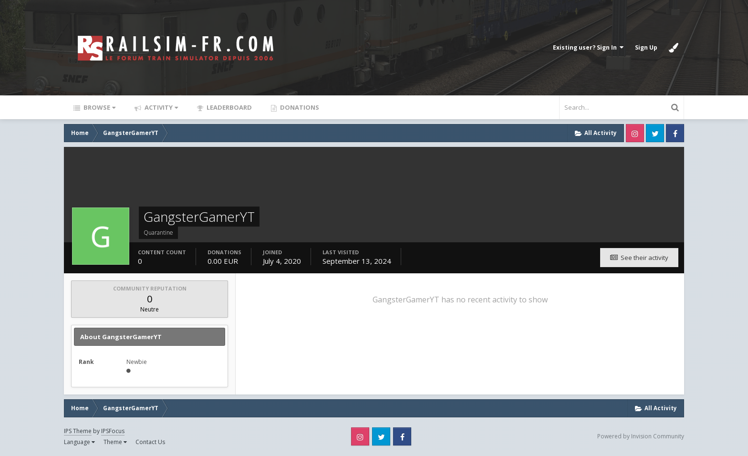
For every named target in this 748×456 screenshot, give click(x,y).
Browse (98, 107)
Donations (299, 107)
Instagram (635, 133)
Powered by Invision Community (640, 436)
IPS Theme (78, 431)
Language (79, 442)
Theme (115, 442)
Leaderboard (228, 107)
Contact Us (150, 442)
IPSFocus (113, 431)
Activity (160, 107)
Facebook (675, 133)
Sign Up (646, 47)
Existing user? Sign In (588, 47)
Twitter (655, 133)
